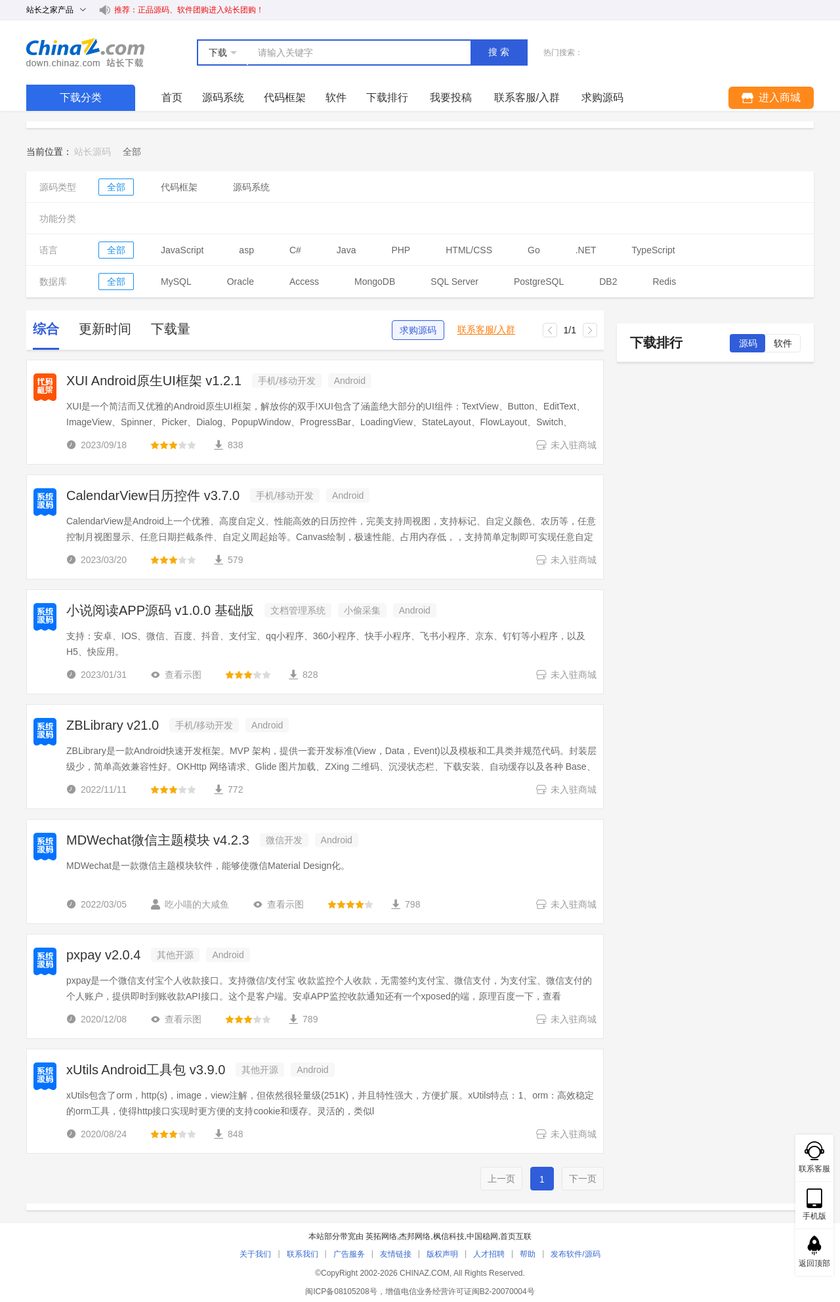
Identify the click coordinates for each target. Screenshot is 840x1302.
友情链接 (395, 1254)
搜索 (500, 52)
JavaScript (182, 250)
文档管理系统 (298, 610)
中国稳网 (482, 1236)
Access (304, 281)
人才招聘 (489, 1254)
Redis (664, 281)
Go (534, 250)
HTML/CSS (469, 250)
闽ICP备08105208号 (341, 1291)
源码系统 (223, 97)
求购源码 (418, 330)
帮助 (528, 1254)
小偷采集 (362, 610)
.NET (586, 250)
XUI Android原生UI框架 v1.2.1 (154, 380)
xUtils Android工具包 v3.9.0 (145, 1069)
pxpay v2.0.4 (103, 955)
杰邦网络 (414, 1236)
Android (350, 380)
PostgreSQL (539, 281)
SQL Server (454, 281)
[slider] (173, 445)
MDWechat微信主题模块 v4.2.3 (157, 840)
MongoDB (374, 281)
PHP (400, 250)
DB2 (608, 281)
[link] (132, 151)
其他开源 (175, 955)
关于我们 (255, 1254)
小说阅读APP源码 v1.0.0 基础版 (160, 610)
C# (295, 250)
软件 (336, 97)
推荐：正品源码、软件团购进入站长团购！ (189, 9)
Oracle (240, 281)
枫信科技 (449, 1236)
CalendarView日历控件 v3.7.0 (153, 495)
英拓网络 (381, 1236)
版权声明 (442, 1254)
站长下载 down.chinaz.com (85, 52)
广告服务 (349, 1254)
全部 (116, 187)
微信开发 (284, 840)
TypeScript (653, 250)
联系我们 (302, 1254)
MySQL (176, 281)
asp (246, 250)
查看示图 (175, 675)
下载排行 (387, 97)
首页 (171, 97)
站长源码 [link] (92, 151)
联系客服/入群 (486, 330)
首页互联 (516, 1236)
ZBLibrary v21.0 (112, 725)
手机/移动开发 (287, 380)
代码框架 (285, 97)
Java (346, 250)
